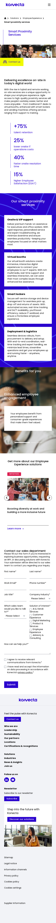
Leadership (10, 730)
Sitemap (8, 857)
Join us (8, 766)
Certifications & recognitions (21, 746)
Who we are (11, 726)
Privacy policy (11, 875)
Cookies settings (12, 887)
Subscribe (11, 798)
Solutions (14, 18)
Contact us (11, 62)
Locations (9, 742)
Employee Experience (32, 18)
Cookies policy (11, 881)
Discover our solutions (22, 819)
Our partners (11, 738)
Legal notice (10, 863)
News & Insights (13, 762)
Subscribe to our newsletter (18, 793)
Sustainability (12, 734)
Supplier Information (14, 903)
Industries (10, 758)
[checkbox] (41, 623)
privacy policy (25, 672)
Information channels (15, 869)
